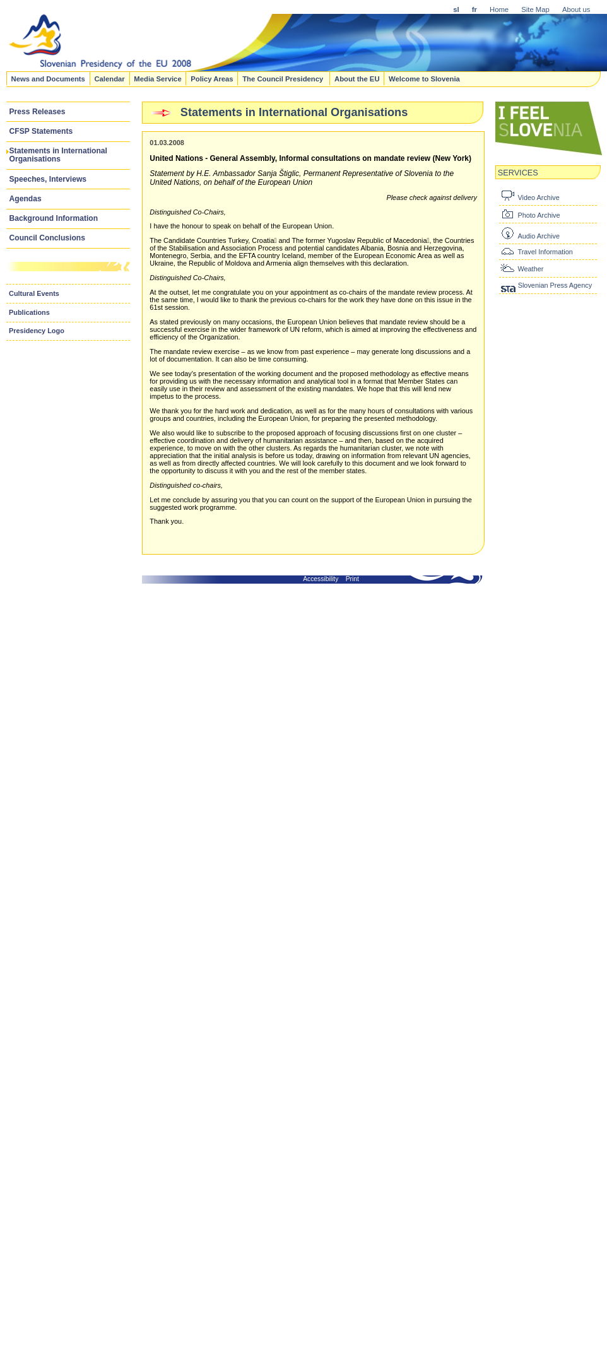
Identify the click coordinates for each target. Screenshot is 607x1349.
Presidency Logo (36, 330)
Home (499, 9)
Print (352, 578)
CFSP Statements (41, 131)
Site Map (535, 9)
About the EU (357, 78)
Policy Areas (212, 78)
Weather (530, 269)
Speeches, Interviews (48, 179)
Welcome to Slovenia (424, 78)
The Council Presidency (283, 78)
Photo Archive (538, 215)
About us (576, 9)
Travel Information (544, 252)
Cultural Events (34, 293)
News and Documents (48, 78)
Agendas (25, 198)
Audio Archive (538, 236)
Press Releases (37, 111)
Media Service (157, 78)
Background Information (53, 218)
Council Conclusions (47, 237)
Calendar (109, 78)
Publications (29, 312)
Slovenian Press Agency (555, 285)
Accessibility (320, 578)
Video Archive (538, 197)
